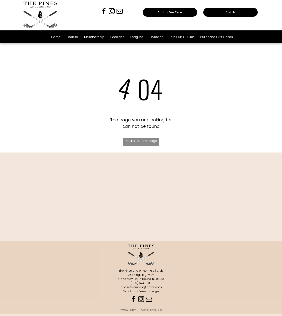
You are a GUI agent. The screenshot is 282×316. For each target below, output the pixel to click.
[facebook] (103, 12)
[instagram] (111, 12)
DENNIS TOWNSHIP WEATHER (141, 174)
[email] (119, 12)
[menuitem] (56, 37)
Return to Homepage (141, 141)
